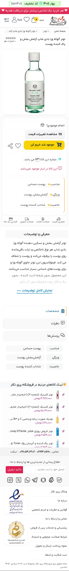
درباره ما (62, 500)
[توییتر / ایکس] (18, 482)
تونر (45, 31)
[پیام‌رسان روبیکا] (43, 482)
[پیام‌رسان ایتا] (51, 482)
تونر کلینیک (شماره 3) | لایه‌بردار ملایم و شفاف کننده (36, 395)
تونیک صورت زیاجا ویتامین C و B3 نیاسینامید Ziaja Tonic (36, 420)
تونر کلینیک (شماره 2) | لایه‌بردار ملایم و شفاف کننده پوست (36, 407)
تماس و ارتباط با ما (56, 519)
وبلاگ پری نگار (59, 491)
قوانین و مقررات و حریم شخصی (49, 510)
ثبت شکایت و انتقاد (56, 555)
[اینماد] (16, 501)
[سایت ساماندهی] (16, 532)
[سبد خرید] (33, 20)
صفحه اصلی (60, 31)
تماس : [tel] (39, 452)
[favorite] (18, 145)
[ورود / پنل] (17, 19)
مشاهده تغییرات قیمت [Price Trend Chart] (45, 134)
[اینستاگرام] (10, 482)
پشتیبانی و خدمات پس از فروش (48, 528)
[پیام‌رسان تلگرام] (34, 482)
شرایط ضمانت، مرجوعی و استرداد (49, 537)
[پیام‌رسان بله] (59, 482)
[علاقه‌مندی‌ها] (27, 19)
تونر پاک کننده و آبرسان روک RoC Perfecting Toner (36, 444)
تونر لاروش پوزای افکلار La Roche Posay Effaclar (36, 432)
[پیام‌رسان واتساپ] (26, 482)
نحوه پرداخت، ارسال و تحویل (51, 546)
